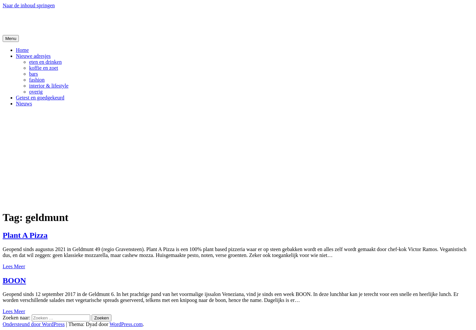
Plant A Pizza (25, 235)
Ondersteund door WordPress (34, 324)
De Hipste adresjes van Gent (67, 21)
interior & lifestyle (48, 86)
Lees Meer (14, 266)
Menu (10, 38)
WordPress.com (125, 324)
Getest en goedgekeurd (40, 97)
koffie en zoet (43, 68)
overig (36, 91)
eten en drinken (45, 62)
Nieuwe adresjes (33, 56)
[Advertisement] (238, 158)
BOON (14, 280)
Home (22, 50)
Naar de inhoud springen (29, 5)
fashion (37, 80)
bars (33, 74)
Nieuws (24, 103)
